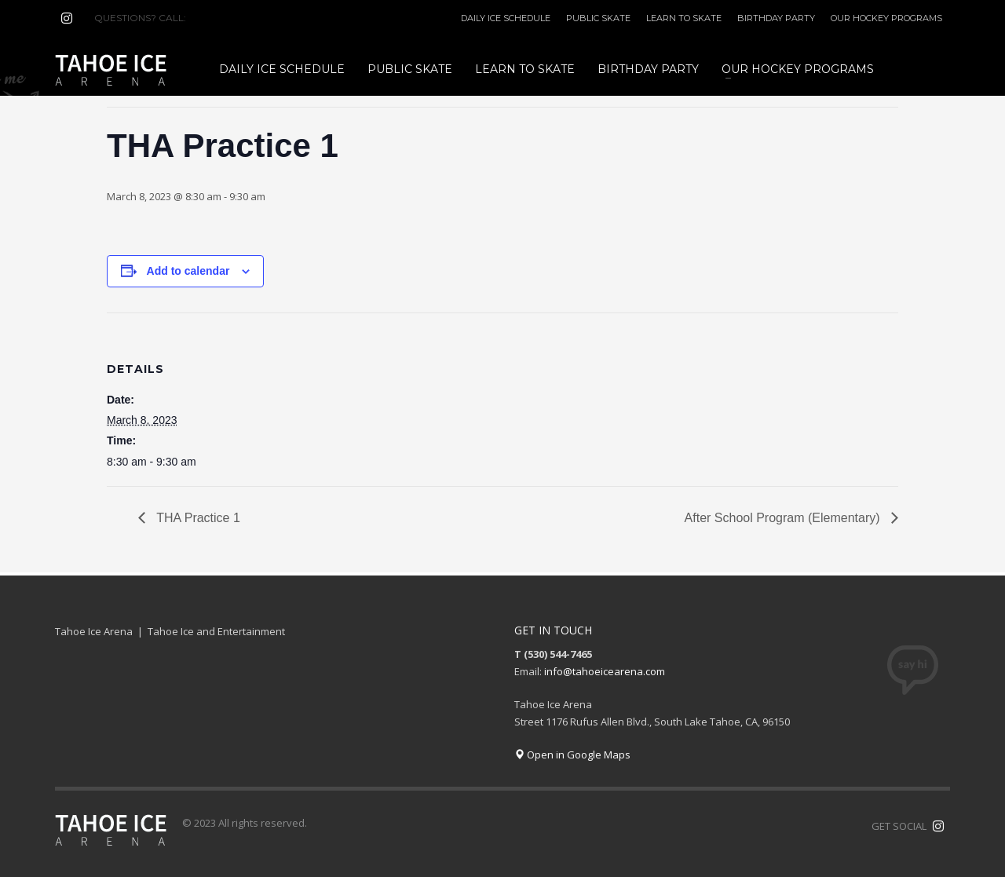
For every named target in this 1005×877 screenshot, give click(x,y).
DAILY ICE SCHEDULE (505, 18)
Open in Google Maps (572, 754)
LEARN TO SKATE (684, 18)
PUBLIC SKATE (598, 18)
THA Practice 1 (196, 517)
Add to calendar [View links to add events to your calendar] (188, 271)
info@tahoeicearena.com (604, 671)
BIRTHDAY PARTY (776, 18)
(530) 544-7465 (226, 18)
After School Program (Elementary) (784, 517)
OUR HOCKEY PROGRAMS (886, 18)
